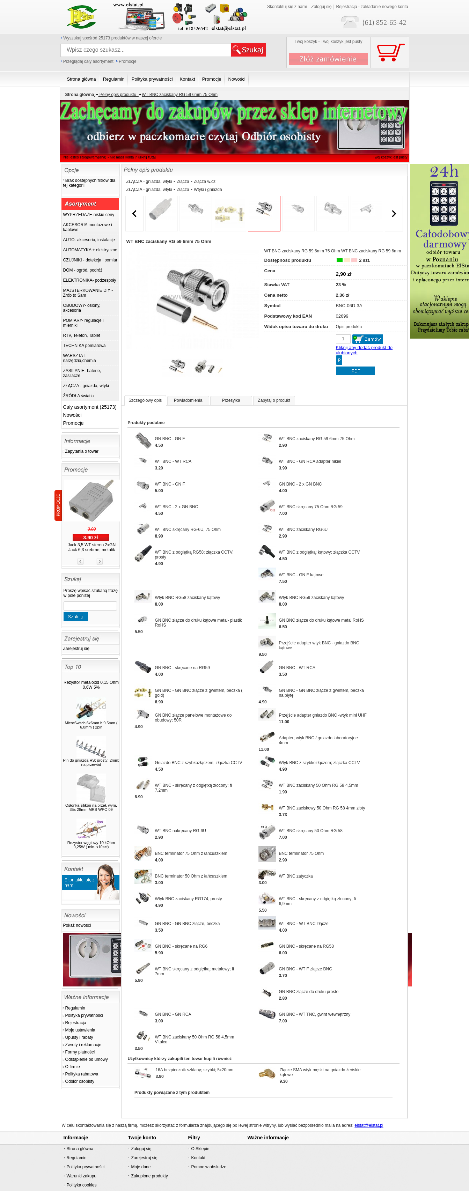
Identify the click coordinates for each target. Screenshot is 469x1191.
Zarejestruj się (76, 648)
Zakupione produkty (149, 1176)
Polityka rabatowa (81, 1074)
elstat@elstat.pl (368, 1125)
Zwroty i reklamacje (83, 1044)
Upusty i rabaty (79, 1037)
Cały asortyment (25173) (90, 407)
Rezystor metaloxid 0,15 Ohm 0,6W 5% (91, 685)
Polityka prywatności (84, 1015)
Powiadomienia (188, 400)
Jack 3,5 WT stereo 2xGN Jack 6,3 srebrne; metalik (92, 547)
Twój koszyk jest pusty (378, 5)
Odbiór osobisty (79, 1081)
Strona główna (79, 1148)
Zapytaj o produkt (274, 400)
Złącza (183, 181)
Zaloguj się (141, 1148)
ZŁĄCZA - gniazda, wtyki (149, 181)
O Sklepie (200, 1148)
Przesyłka (231, 400)
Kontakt (198, 1157)
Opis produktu (349, 326)
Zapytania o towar (81, 451)
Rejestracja (75, 1022)
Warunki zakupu (81, 1176)
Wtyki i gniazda (208, 189)
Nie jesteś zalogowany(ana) (85, 157)
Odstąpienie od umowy (86, 1059)
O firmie (72, 1066)
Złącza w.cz (204, 181)
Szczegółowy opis (145, 400)
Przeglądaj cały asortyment (88, 61)
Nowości (72, 415)
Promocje (128, 61)
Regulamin (75, 1008)
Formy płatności (80, 1052)
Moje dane (141, 1166)
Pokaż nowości (77, 925)
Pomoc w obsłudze (208, 1166)
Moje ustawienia (80, 1030)
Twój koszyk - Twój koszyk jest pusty (328, 41)
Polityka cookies (81, 1185)
